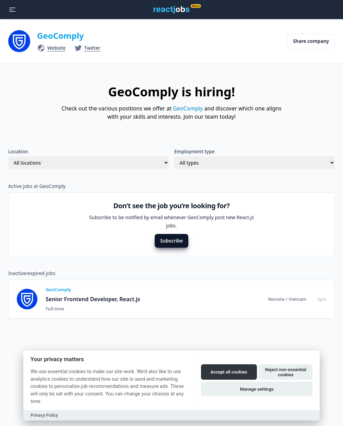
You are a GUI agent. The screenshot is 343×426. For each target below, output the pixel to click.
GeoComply (60, 35)
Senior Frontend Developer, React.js (93, 299)
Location (18, 151)
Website (56, 48)
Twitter (92, 48)
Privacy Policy (44, 415)
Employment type (194, 151)
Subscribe (171, 240)
